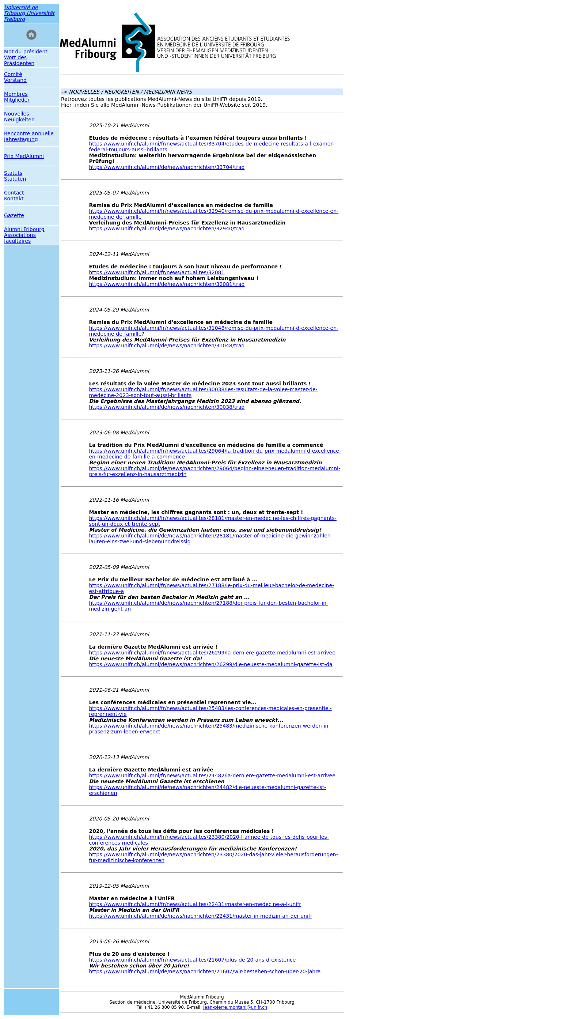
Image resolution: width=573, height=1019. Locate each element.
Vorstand (15, 80)
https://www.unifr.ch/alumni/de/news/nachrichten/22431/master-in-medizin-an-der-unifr (200, 916)
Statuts (13, 173)
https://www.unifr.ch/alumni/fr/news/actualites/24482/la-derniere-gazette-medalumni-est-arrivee (212, 775)
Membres (16, 94)
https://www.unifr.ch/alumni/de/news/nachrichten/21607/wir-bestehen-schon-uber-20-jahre (204, 971)
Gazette (14, 215)
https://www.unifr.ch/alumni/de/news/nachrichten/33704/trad (166, 167)
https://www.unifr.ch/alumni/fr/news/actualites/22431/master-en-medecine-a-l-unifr (195, 904)
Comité (13, 74)
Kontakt (14, 198)
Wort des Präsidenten (19, 60)
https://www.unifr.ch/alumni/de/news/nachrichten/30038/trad (166, 407)
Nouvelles (16, 114)
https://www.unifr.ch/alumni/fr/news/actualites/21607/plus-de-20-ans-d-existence (192, 960)
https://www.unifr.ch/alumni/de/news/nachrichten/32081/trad (166, 284)
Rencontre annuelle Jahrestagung (29, 136)
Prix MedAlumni (24, 156)
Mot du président (26, 51)
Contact (14, 193)
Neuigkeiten (19, 119)
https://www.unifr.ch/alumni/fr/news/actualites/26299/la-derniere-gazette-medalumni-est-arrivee (212, 653)
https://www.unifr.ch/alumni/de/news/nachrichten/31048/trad (166, 345)
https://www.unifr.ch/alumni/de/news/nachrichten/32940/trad (166, 228)
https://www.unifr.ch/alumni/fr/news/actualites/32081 (156, 272)
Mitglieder (17, 100)
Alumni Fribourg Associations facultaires (24, 235)
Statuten (15, 179)
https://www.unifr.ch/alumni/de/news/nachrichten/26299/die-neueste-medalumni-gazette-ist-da (210, 664)
